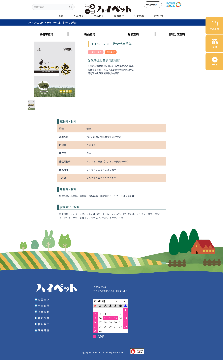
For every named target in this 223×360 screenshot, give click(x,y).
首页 (61, 16)
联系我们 (42, 324)
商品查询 (42, 299)
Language (153, 4)
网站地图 (42, 330)
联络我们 (159, 16)
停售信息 (42, 312)
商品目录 (99, 16)
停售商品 (119, 16)
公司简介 (139, 16)
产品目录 (79, 16)
